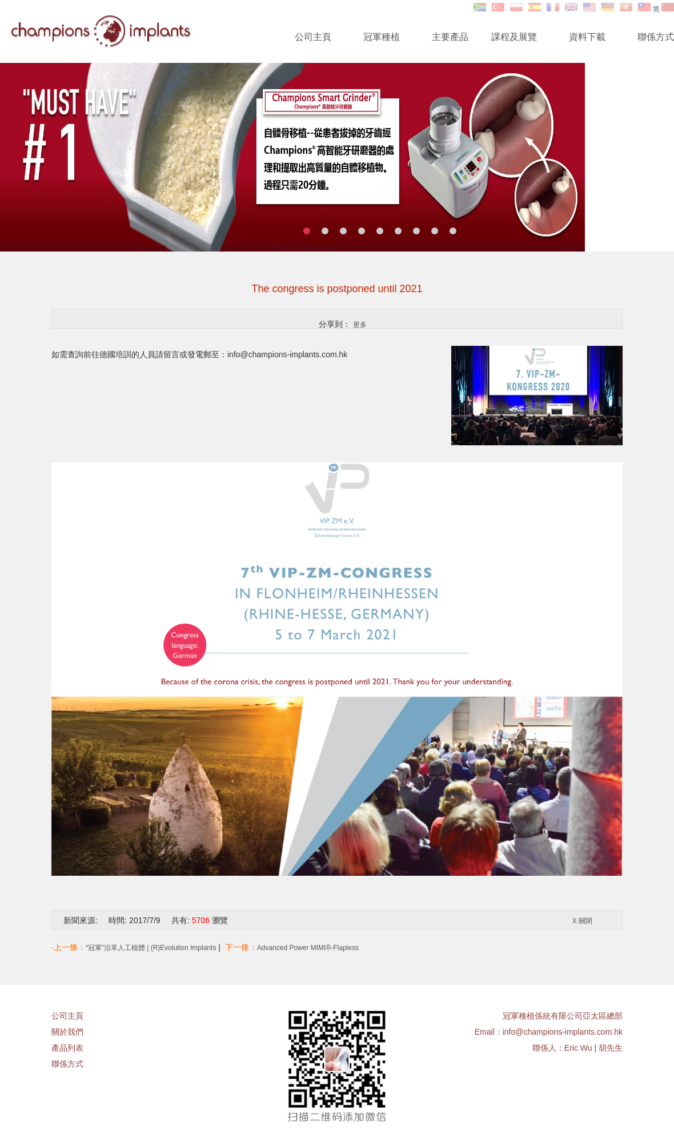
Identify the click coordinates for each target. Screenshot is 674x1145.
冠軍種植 (381, 37)
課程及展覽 (514, 37)
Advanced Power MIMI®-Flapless (308, 948)
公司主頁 (313, 37)
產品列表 (67, 1047)
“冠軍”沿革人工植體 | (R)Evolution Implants (151, 948)
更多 (360, 325)
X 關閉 (582, 921)
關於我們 (67, 1031)
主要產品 (450, 37)
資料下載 (587, 37)
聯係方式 (655, 37)
